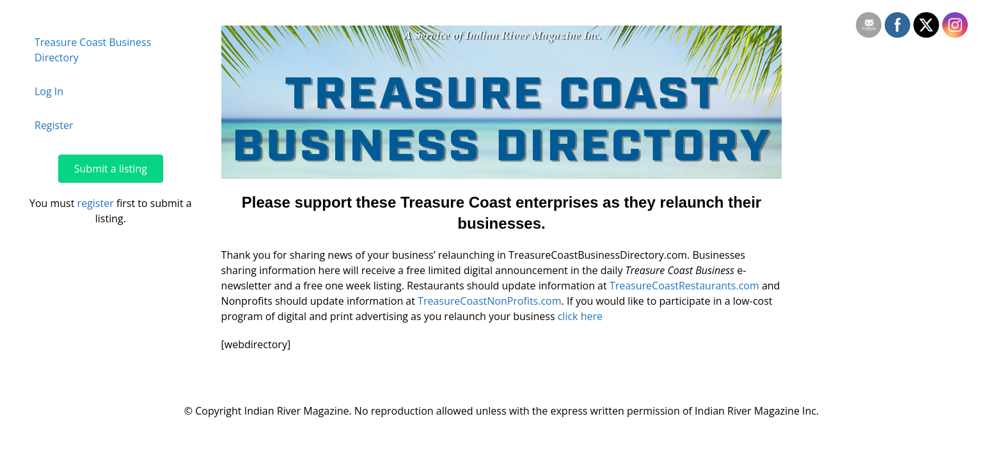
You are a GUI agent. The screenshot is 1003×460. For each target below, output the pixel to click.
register (95, 203)
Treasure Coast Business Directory (93, 50)
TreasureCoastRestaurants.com (684, 286)
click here (580, 316)
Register (54, 125)
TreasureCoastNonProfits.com (489, 301)
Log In (49, 91)
